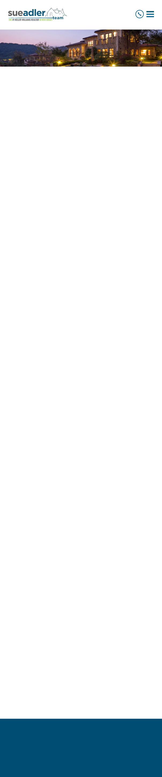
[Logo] (37, 14)
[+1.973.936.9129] (139, 14)
